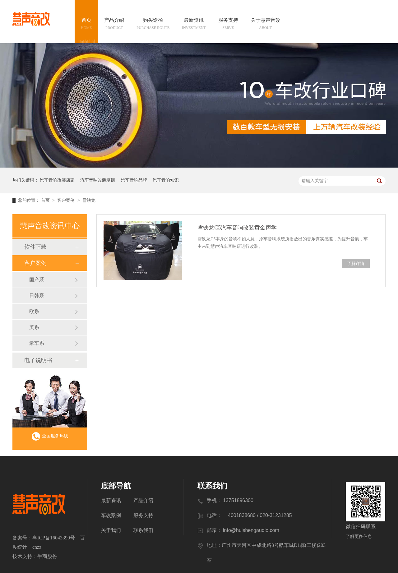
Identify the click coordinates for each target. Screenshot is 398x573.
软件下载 (35, 247)
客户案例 (66, 200)
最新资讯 (194, 24)
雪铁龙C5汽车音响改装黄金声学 (237, 227)
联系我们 (143, 530)
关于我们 (111, 530)
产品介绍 (114, 24)
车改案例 (111, 515)
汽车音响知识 (166, 180)
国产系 (36, 279)
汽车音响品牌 (134, 180)
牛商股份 (47, 556)
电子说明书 (38, 360)
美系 (34, 327)
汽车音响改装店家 (57, 180)
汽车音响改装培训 (97, 180)
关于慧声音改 (265, 24)
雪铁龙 (88, 200)
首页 (86, 24)
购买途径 (153, 24)
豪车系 (36, 343)
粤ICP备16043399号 (53, 537)
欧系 (34, 311)
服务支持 (228, 24)
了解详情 (355, 263)
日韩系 (36, 295)
